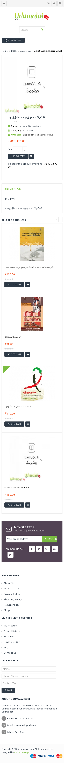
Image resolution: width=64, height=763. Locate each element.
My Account (9, 625)
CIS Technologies (22, 752)
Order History (11, 631)
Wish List (8, 636)
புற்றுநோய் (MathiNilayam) (17, 406)
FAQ (5, 647)
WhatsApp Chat (16, 732)
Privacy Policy (11, 593)
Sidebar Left (13, 40)
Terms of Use (11, 588)
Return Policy (10, 604)
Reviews (10, 199)
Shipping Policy (12, 599)
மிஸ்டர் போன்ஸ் (13, 336)
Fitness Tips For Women (16, 487)
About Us (8, 583)
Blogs (6, 610)
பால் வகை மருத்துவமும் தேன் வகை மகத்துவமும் (28, 267)
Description (13, 188)
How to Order (11, 641)
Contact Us (9, 652)
